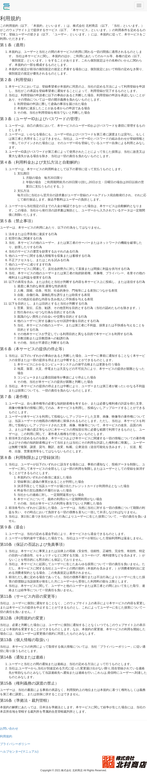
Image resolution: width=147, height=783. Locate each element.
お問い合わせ (9, 728)
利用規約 (6, 736)
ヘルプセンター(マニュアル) (19, 751)
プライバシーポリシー (15, 744)
